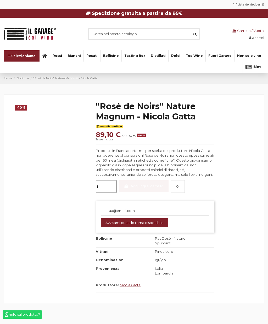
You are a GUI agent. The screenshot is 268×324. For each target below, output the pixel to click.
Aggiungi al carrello (143, 186)
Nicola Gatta (130, 285)
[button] (249, 56)
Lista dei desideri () (248, 4)
